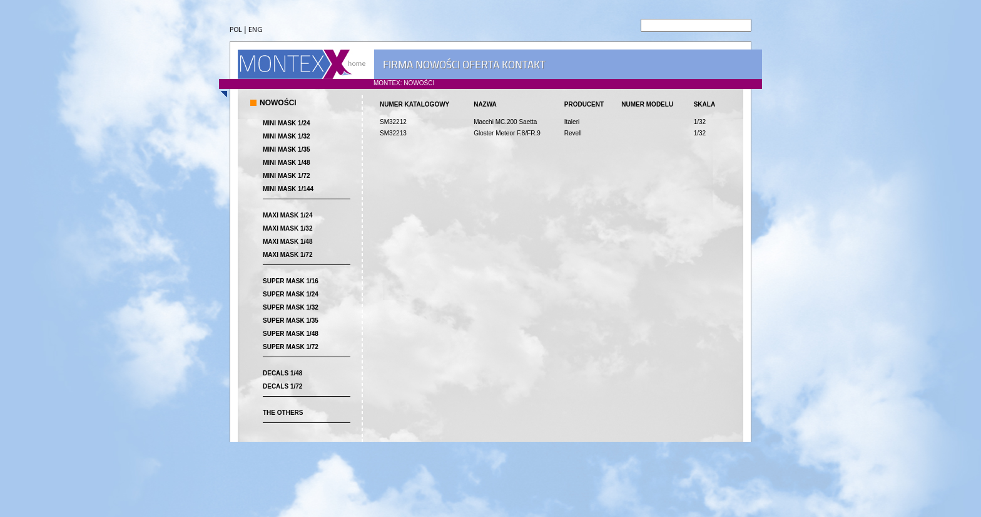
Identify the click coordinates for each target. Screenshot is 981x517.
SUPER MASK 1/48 (290, 333)
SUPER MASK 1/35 (290, 320)
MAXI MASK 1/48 (287, 241)
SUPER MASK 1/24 (290, 294)
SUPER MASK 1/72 (290, 346)
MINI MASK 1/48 (286, 162)
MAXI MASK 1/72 (287, 254)
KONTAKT (523, 64)
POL (236, 30)
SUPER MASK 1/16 (290, 281)
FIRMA (398, 64)
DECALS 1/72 (282, 386)
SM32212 (393, 121)
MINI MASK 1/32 (286, 136)
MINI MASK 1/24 (286, 123)
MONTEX (301, 64)
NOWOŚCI (437, 64)
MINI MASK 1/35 (286, 149)
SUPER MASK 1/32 (290, 307)
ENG (255, 30)
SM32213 (393, 133)
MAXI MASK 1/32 (287, 228)
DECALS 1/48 (282, 373)
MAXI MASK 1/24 (287, 215)
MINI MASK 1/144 (288, 188)
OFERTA (480, 64)
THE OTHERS (283, 412)
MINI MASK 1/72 (286, 175)
